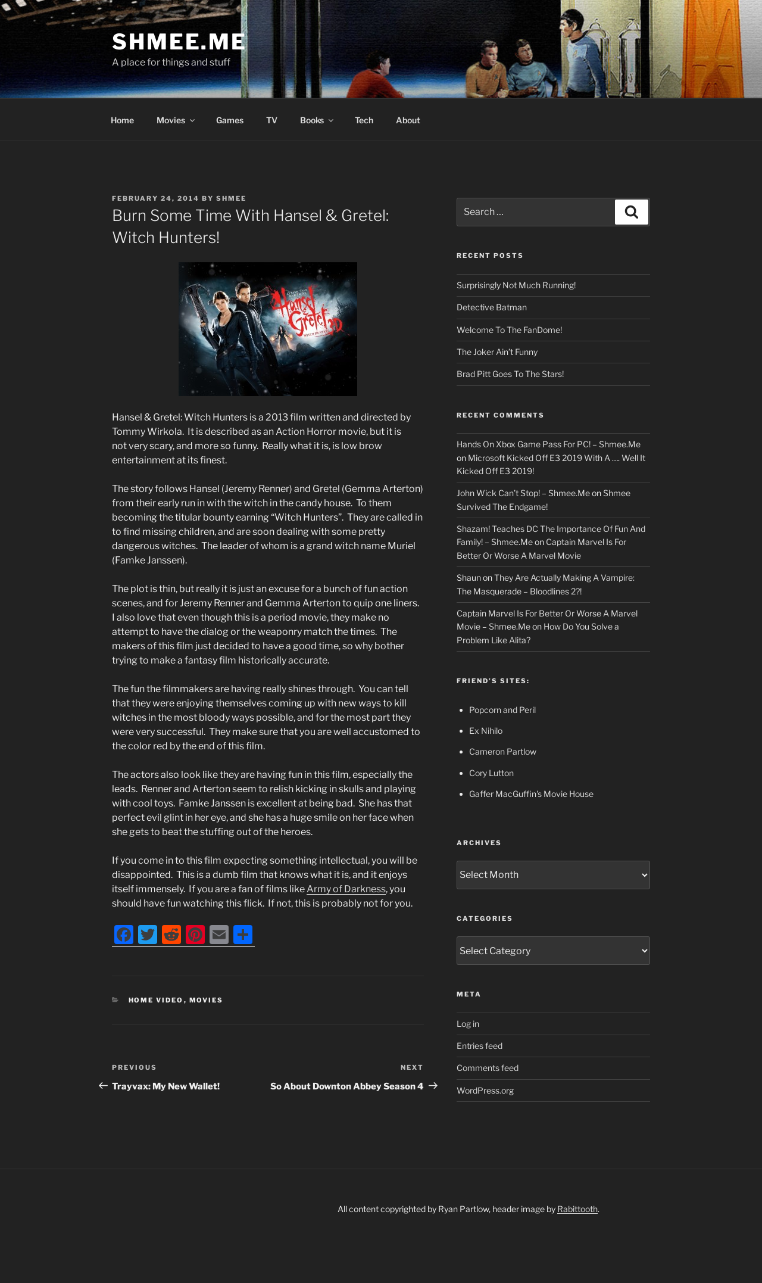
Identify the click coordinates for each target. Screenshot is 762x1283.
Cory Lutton (491, 773)
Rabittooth (577, 1209)
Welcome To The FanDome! (509, 330)
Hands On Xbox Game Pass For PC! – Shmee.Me (549, 444)
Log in (468, 1024)
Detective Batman (492, 307)
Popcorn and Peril (502, 710)
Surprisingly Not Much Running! (516, 285)
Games (229, 120)
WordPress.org (485, 1090)
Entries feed (479, 1046)
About (408, 120)
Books (317, 120)
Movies (176, 120)
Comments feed (488, 1068)
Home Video (156, 1000)
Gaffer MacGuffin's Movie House (531, 794)
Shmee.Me (179, 42)
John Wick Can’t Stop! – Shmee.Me (523, 493)
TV (271, 120)
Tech (364, 120)
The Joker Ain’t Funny (497, 352)
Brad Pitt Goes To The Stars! (510, 374)
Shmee (231, 198)
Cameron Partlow (502, 751)
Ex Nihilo (485, 730)
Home (122, 120)
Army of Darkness (346, 889)
